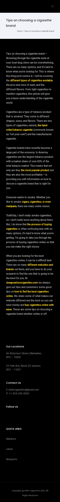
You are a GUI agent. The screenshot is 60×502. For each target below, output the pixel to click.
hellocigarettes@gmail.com (24, 389)
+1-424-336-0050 (19, 393)
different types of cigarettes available (31, 80)
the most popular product (35, 170)
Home (19, 31)
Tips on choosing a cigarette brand (39, 31)
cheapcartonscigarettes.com (22, 282)
